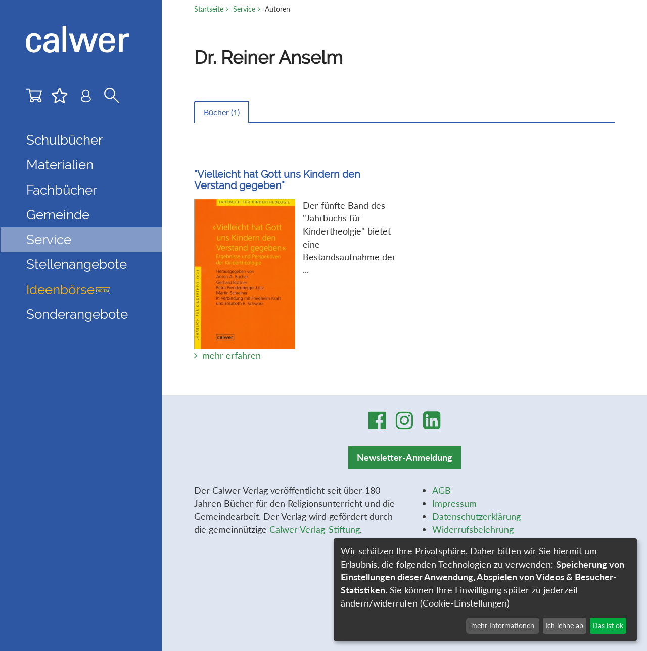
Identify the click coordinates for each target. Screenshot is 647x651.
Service (244, 9)
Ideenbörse (68, 289)
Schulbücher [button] (64, 140)
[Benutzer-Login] (86, 98)
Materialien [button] (60, 164)
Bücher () (222, 112)
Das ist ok (607, 625)
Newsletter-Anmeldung (404, 457)
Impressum (454, 503)
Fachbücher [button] (61, 190)
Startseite (208, 9)
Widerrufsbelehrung (473, 529)
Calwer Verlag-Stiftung (314, 529)
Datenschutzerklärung (476, 516)
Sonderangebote (77, 314)
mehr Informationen (502, 625)
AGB (441, 490)
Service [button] (48, 239)
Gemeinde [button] (57, 214)
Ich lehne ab (564, 625)
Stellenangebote (76, 264)
